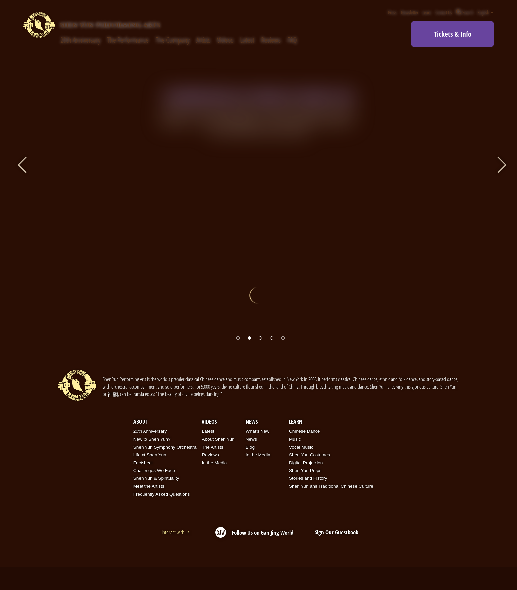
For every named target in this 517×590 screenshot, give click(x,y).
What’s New (258, 431)
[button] (238, 338)
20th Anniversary (80, 40)
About (140, 421)
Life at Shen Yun (149, 454)
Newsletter (409, 12)
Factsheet (143, 462)
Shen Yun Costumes (309, 454)
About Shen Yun (218, 439)
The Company (173, 40)
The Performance (128, 40)
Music (295, 439)
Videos (225, 40)
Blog (250, 447)
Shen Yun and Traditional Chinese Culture (331, 486)
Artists (203, 40)
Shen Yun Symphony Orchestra (165, 447)
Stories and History (308, 478)
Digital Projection (306, 462)
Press (392, 12)
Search (464, 12)
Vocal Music (301, 447)
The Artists (212, 447)
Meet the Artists (148, 486)
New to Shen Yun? (152, 439)
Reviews (271, 40)
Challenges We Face (154, 470)
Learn (426, 12)
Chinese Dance (304, 431)
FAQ (292, 40)
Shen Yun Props (305, 470)
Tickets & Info (452, 34)
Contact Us (443, 12)
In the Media (214, 462)
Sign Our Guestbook (336, 532)
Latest (247, 40)
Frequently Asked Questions (161, 494)
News (252, 421)
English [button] (486, 12)
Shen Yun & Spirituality (156, 478)
